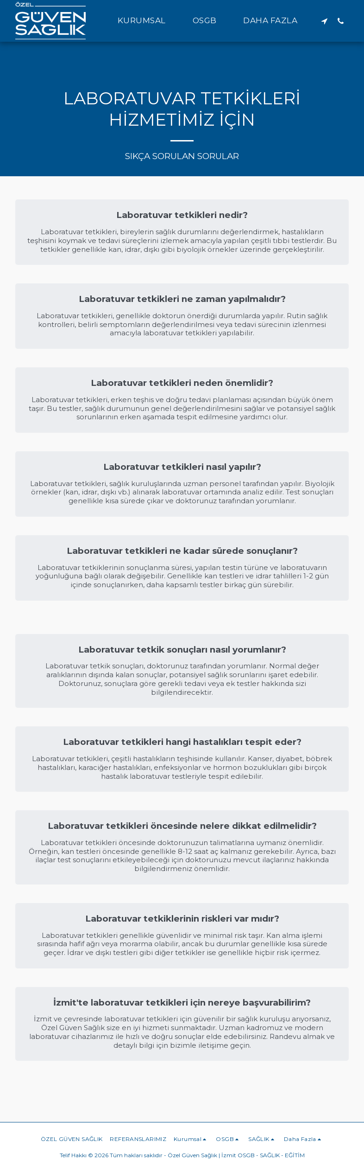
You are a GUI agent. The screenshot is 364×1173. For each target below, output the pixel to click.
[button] (146, 21)
